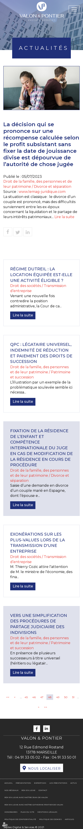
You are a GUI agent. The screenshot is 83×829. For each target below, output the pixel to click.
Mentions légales (47, 812)
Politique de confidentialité (20, 819)
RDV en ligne (28, 790)
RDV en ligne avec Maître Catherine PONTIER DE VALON (33, 805)
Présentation (23, 783)
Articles (69, 819)
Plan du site (27, 812)
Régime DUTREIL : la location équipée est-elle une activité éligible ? (41, 275)
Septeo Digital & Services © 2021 (23, 827)
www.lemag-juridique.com (42, 192)
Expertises (40, 783)
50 (66, 697)
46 (34, 697)
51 (73, 697)
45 (26, 697)
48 (50, 697)
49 (58, 697)
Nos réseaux (11, 790)
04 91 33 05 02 (27, 757)
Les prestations (58, 783)
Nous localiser (44, 769)
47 (41, 697)
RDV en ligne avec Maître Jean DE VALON (26, 797)
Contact (43, 790)
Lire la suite (64, 217)
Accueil (8, 783)
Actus (73, 783)
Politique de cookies (50, 819)
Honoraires (10, 812)
